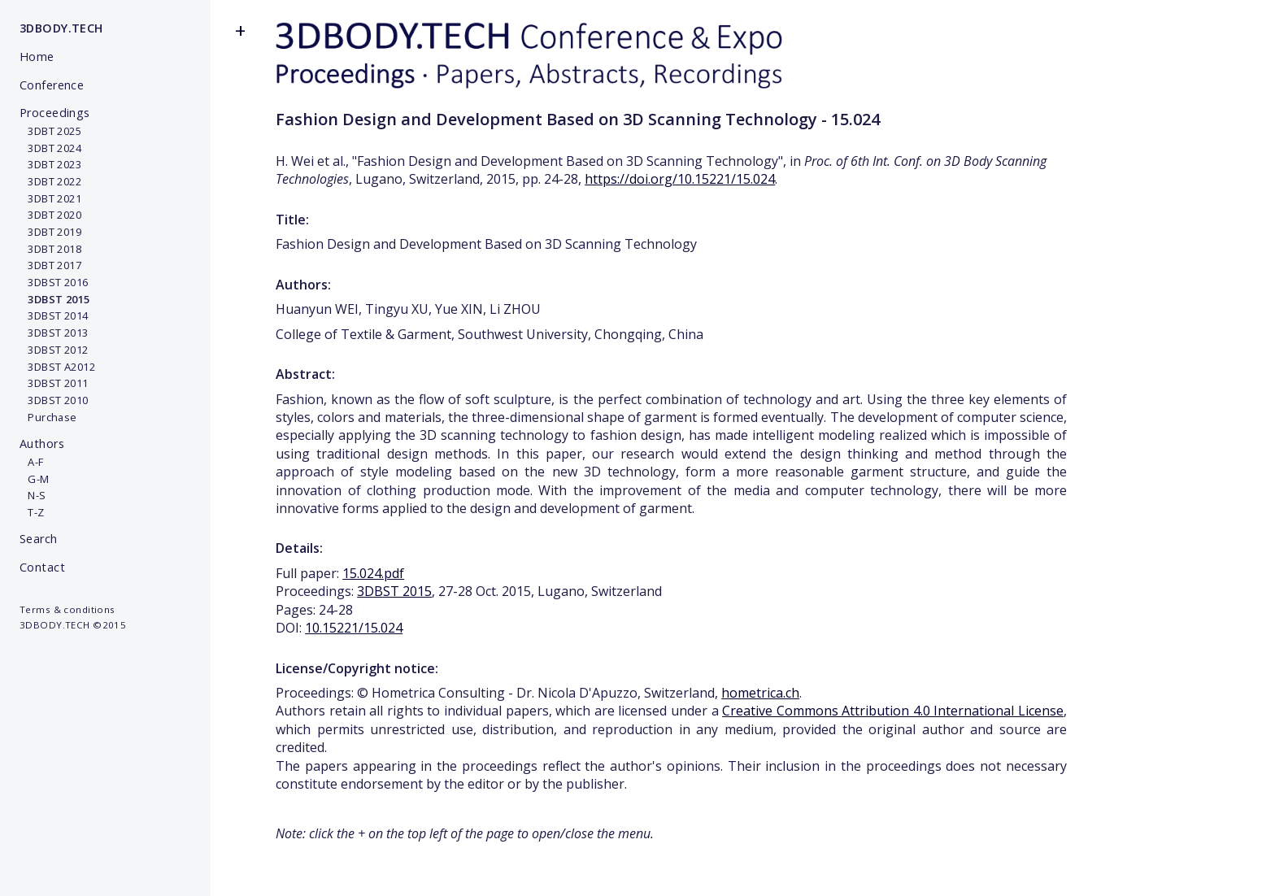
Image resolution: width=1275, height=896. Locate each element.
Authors (42, 443)
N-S (33, 495)
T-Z (32, 512)
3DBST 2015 (394, 591)
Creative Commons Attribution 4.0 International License (893, 711)
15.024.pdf (373, 573)
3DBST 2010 (54, 400)
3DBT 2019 (50, 231)
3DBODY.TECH (61, 28)
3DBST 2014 (54, 315)
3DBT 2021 (50, 198)
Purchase (48, 417)
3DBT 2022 (50, 181)
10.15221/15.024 (354, 628)
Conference (52, 85)
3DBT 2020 (50, 214)
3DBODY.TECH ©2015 (73, 625)
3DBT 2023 (50, 164)
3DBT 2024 (50, 148)
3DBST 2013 (54, 332)
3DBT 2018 (50, 248)
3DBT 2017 (50, 265)
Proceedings (55, 112)
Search (39, 538)
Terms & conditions (67, 609)
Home (37, 56)
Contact (42, 567)
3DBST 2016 (54, 282)
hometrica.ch (760, 693)
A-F (32, 462)
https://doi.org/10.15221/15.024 (680, 179)
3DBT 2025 (50, 131)
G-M (35, 479)
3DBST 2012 (54, 349)
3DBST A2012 (57, 366)
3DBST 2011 (54, 383)
